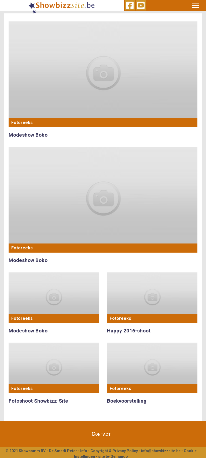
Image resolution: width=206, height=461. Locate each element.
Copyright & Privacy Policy (114, 451)
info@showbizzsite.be (161, 451)
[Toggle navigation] (195, 5)
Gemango (119, 456)
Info (83, 451)
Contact (101, 434)
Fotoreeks (22, 122)
